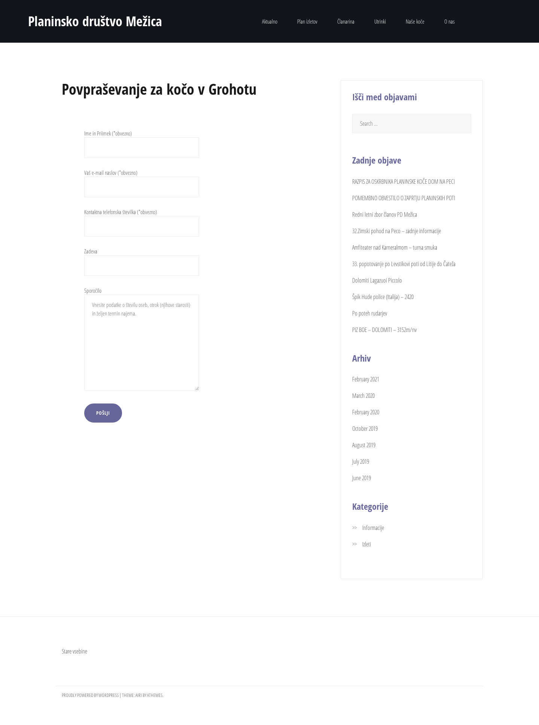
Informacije (373, 528)
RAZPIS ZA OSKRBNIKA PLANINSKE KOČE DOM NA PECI (403, 181)
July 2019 (360, 461)
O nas (449, 21)
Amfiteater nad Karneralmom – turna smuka (394, 247)
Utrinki (380, 21)
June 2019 (361, 478)
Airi (138, 695)
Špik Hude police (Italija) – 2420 (383, 297)
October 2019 (365, 428)
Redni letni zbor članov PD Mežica (384, 214)
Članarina (345, 21)
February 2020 (365, 412)
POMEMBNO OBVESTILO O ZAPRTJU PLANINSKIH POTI (403, 198)
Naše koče (415, 21)
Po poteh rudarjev (369, 313)
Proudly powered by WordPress (90, 695)
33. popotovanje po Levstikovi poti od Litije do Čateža (404, 264)
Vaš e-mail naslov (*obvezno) (141, 180)
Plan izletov (307, 21)
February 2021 (365, 379)
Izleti (366, 544)
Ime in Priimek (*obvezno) (141, 141)
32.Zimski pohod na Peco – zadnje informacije (396, 231)
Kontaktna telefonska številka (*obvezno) (141, 219)
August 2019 (363, 445)
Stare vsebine (74, 651)
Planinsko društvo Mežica (95, 21)
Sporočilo (141, 340)
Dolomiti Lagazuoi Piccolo (377, 280)
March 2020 (363, 396)
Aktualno (269, 21)
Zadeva (141, 258)
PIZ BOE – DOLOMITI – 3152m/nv (384, 330)
